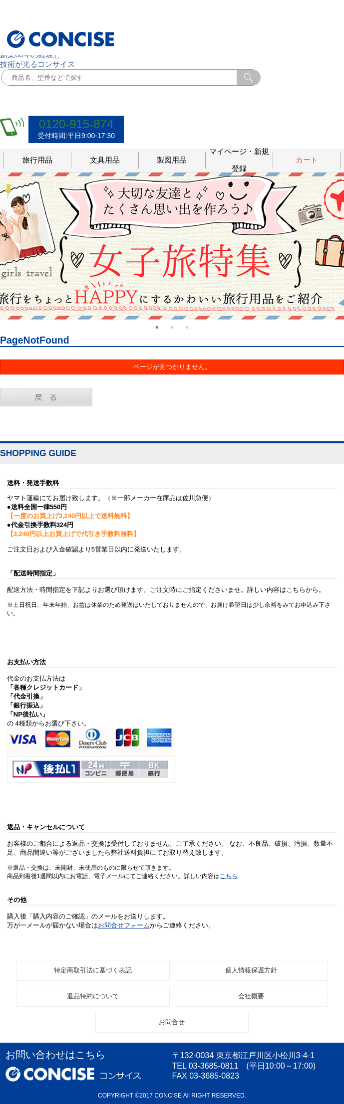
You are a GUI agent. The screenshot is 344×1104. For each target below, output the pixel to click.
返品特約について (93, 996)
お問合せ (172, 1022)
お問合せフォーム (124, 925)
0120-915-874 (76, 124)
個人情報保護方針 (251, 970)
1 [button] (157, 327)
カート (307, 160)
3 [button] (187, 327)
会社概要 (251, 996)
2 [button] (172, 327)
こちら (229, 876)
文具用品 (105, 160)
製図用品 (172, 160)
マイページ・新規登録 (239, 160)
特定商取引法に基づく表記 (93, 970)
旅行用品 (37, 160)
